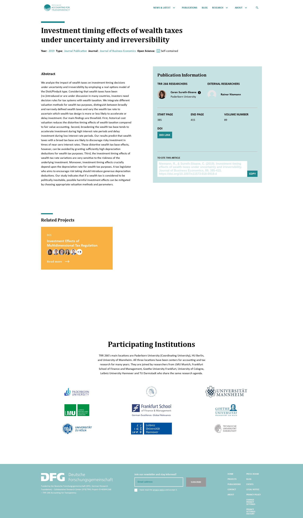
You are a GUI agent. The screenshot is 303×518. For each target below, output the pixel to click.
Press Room (252, 474)
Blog (205, 7)
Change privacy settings (250, 502)
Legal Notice (252, 489)
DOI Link (164, 135)
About (238, 7)
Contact (232, 489)
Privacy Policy (253, 494)
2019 (51, 51)
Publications (189, 7)
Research (217, 7)
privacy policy (159, 489)
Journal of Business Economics (118, 51)
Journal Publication (75, 51)
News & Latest (161, 7)
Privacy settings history (250, 511)
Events (249, 484)
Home (230, 474)
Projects (232, 479)
